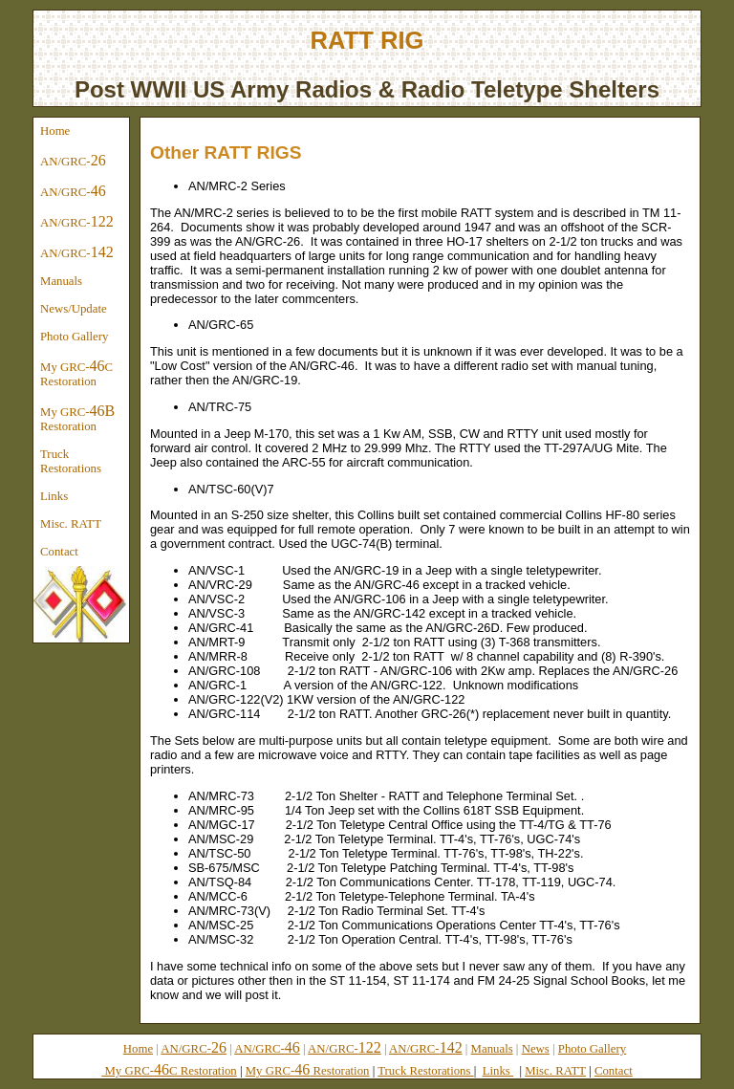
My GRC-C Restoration (76, 373)
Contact (59, 551)
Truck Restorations (70, 461)
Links (54, 496)
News (536, 1049)
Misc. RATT (70, 524)
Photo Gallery (74, 336)
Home (55, 131)
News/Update (73, 309)
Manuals (61, 281)
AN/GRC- (73, 160)
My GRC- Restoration (77, 418)
